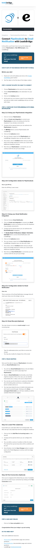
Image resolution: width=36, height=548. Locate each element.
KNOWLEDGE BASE (16, 547)
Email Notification (8, 543)
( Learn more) (14, 187)
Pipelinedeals (7, 540)
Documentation (7, 29)
